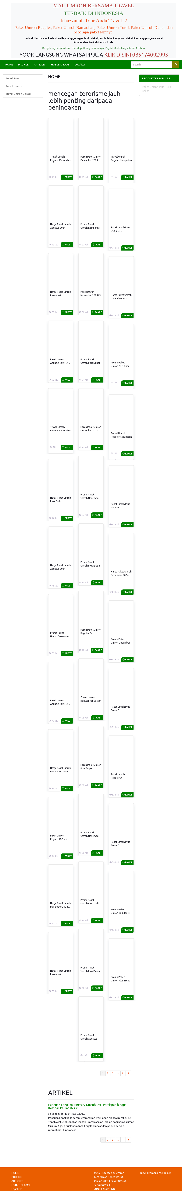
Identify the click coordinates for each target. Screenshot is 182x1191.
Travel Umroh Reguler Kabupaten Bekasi (60, 160)
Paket (67, 177)
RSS (142, 1172)
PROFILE (23, 64)
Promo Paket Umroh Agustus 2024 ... (88, 1039)
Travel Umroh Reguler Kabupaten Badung (121, 160)
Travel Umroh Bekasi (18, 93)
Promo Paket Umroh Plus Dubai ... (90, 363)
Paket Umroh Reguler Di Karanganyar (118, 778)
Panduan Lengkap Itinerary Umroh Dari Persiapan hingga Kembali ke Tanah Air (87, 1106)
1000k (167, 1172)
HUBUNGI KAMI (60, 64)
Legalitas (80, 64)
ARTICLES (40, 64)
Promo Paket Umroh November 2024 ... (89, 498)
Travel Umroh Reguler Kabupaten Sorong (121, 437)
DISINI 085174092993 (142, 55)
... (118, 1073)
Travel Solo (12, 78)
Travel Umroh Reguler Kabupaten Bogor (60, 430)
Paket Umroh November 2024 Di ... (90, 295)
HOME (9, 64)
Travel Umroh (13, 86)
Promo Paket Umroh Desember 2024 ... (59, 636)
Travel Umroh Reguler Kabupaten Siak (90, 701)
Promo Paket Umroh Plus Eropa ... (90, 566)
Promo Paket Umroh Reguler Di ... (90, 228)
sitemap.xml (154, 1172)
